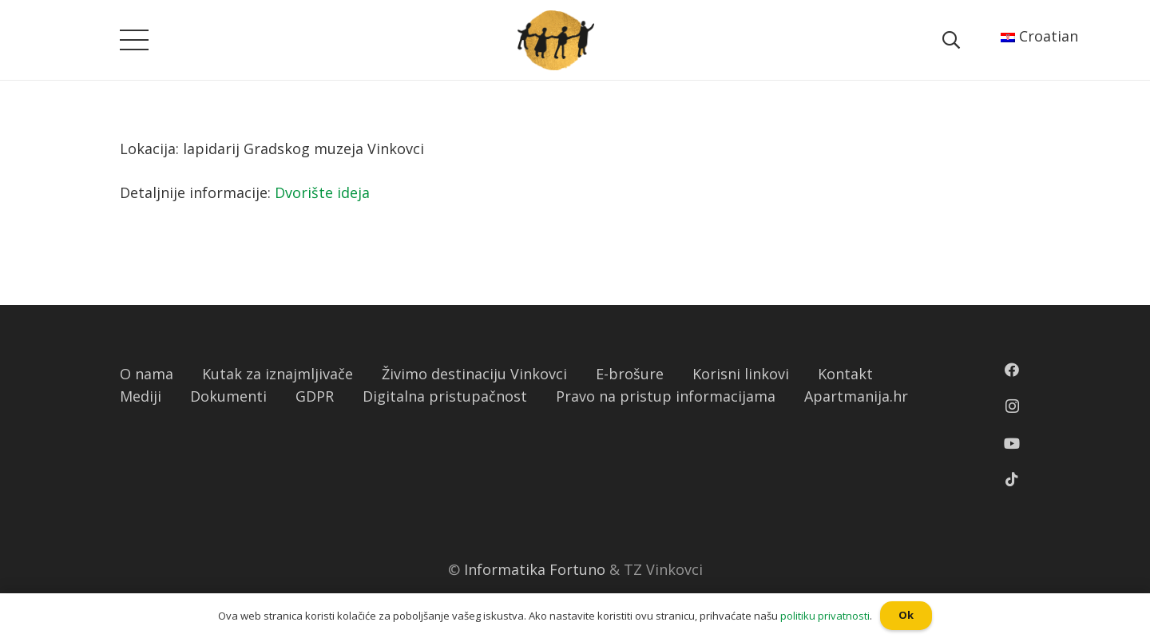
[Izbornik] (135, 40)
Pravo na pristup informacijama (665, 396)
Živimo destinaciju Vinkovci (474, 373)
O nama (146, 373)
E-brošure (630, 373)
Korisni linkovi (740, 373)
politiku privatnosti (825, 615)
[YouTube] (1012, 443)
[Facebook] (1012, 370)
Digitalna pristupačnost (445, 396)
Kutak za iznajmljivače (277, 373)
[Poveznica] (556, 40)
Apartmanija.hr (856, 396)
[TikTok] (1011, 479)
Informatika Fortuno (534, 569)
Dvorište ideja (322, 192)
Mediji (140, 396)
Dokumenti (228, 396)
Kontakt (845, 373)
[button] (7, 12)
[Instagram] (1012, 406)
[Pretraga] (950, 40)
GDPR (314, 396)
